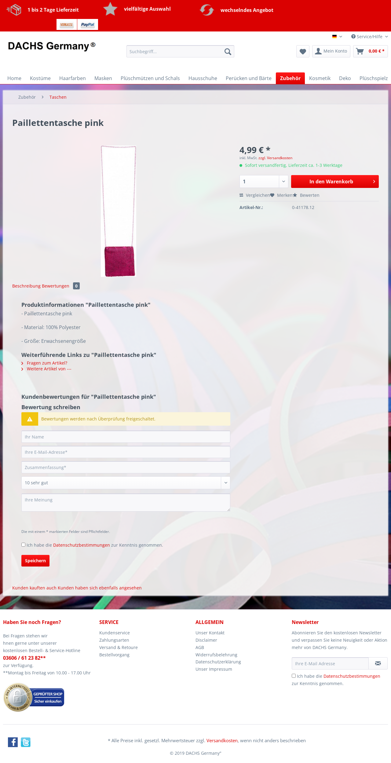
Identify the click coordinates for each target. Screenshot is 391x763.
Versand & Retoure (118, 647)
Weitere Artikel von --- (46, 369)
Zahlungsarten (114, 640)
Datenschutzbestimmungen (81, 545)
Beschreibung (26, 286)
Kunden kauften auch (34, 588)
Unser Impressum (214, 669)
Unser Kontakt (210, 633)
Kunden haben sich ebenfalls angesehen (100, 588)
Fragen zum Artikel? (44, 363)
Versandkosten (222, 740)
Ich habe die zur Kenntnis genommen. (95, 545)
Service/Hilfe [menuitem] (367, 36)
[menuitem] (180, 54)
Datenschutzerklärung (218, 662)
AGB (200, 647)
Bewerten (306, 195)
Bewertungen (61, 286)
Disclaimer (206, 640)
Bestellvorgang (114, 655)
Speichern (35, 560)
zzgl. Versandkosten (275, 157)
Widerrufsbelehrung (216, 655)
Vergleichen (254, 195)
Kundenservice (114, 633)
